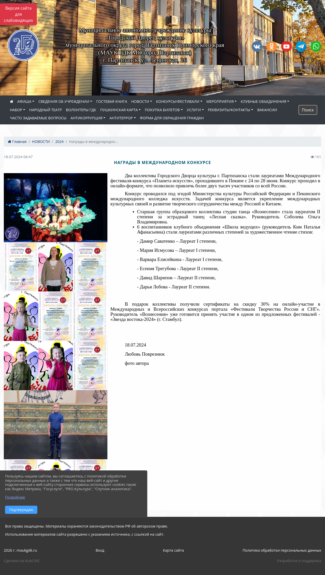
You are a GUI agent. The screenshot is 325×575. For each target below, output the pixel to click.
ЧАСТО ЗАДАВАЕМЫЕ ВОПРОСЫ (38, 118)
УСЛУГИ (194, 109)
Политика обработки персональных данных (281, 550)
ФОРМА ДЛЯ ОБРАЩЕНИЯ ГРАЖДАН (172, 118)
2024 (59, 141)
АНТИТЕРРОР (121, 118)
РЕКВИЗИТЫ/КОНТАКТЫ (229, 109)
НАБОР (16, 109)
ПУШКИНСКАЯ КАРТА (119, 109)
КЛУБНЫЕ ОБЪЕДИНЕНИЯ (263, 101)
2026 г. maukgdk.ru (20, 550)
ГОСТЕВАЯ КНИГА (111, 101)
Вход (100, 550)
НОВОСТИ (140, 101)
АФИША (24, 101)
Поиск (308, 110)
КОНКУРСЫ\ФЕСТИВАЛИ (177, 101)
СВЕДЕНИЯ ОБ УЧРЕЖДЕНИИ (63, 101)
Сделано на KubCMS (21, 560)
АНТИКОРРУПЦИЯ (87, 118)
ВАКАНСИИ (267, 109)
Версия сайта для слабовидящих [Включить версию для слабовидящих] (18, 14)
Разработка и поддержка (299, 560)
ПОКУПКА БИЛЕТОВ (162, 109)
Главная (17, 141)
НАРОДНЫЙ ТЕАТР (45, 109)
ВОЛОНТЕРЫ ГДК (81, 109)
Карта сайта (173, 550)
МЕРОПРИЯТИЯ (220, 101)
